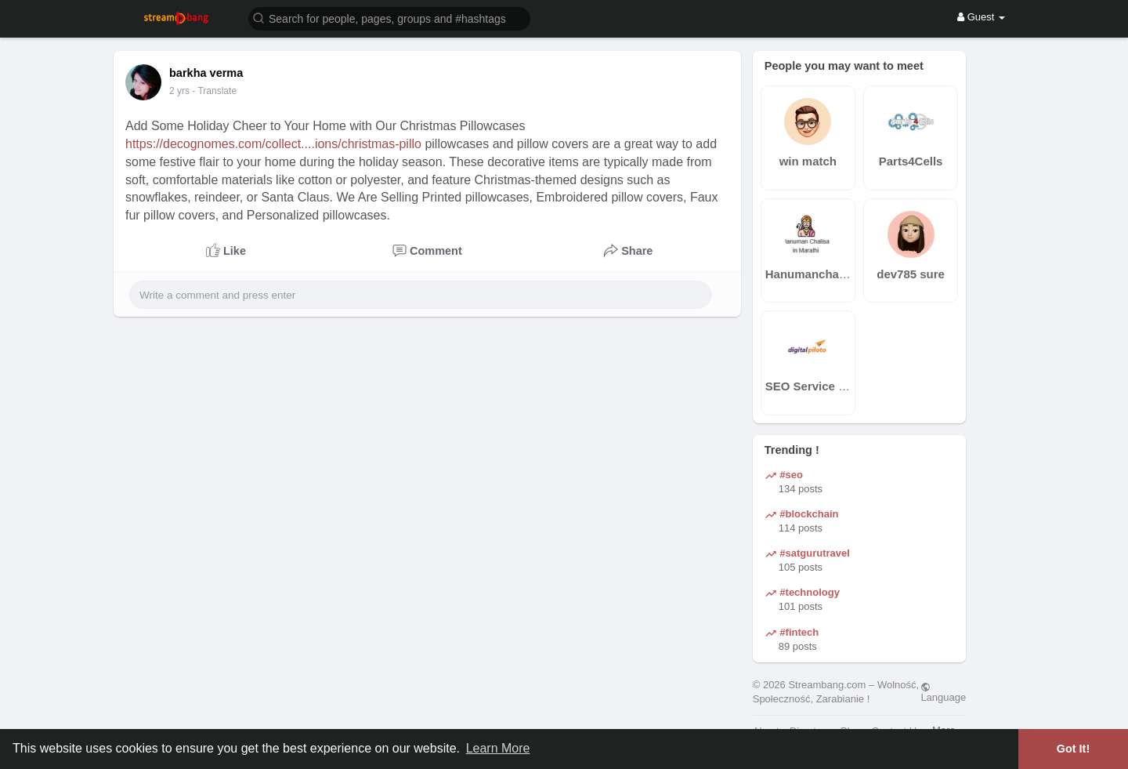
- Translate (214, 90)
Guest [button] (981, 17)
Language (943, 692)
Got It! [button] (1073, 748)
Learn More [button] (498, 748)
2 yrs (179, 90)
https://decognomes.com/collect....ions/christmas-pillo (273, 144)
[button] (389, 18)
